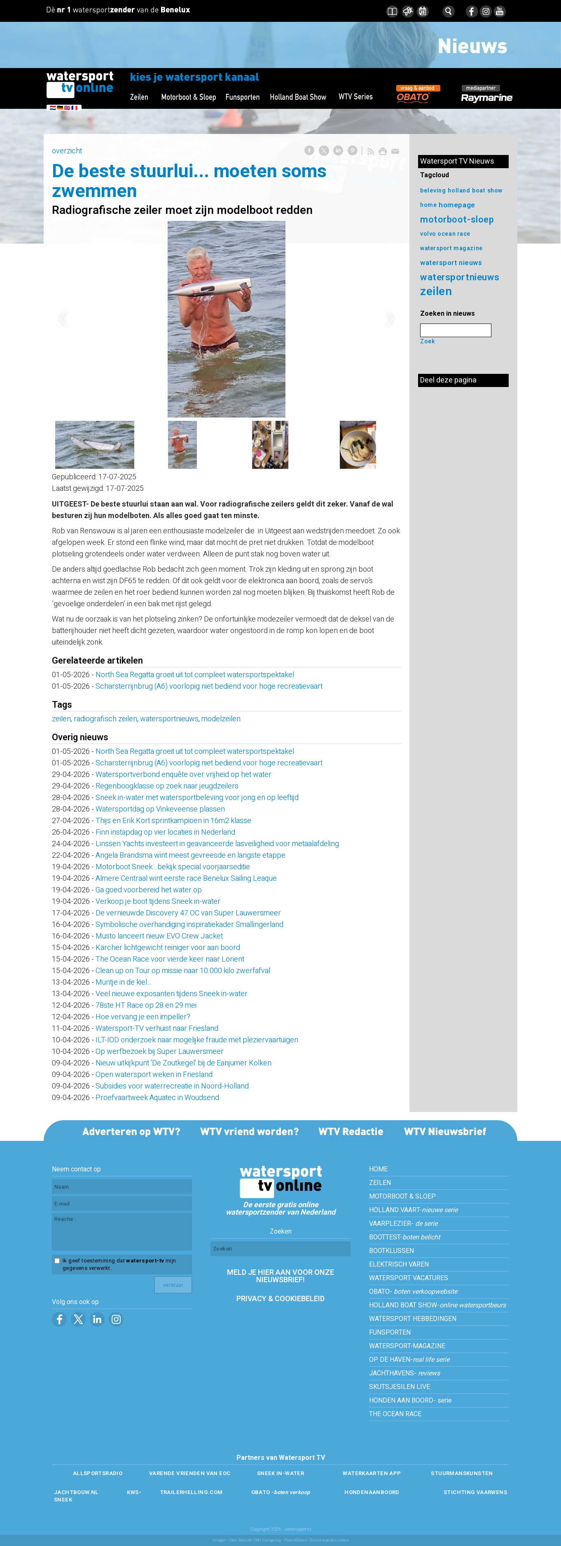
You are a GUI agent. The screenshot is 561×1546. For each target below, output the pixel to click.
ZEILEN (380, 1183)
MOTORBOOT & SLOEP (402, 1196)
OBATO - (280, 1492)
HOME (378, 1169)
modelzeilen (221, 719)
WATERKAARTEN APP (372, 1473)
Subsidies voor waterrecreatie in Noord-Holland (172, 1086)
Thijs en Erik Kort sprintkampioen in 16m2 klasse (173, 820)
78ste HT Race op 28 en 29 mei (146, 1005)
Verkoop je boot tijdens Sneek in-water (158, 901)
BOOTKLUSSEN (391, 1251)
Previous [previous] (62, 319)
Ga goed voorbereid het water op (149, 890)
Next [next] (390, 319)
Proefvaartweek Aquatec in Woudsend (157, 1097)
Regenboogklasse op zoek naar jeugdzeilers (167, 786)
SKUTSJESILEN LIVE (399, 1387)
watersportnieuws (169, 719)
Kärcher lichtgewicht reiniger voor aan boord (168, 947)
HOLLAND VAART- (413, 1210)
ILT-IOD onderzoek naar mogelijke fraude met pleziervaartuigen (197, 1040)
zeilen (61, 719)
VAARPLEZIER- (403, 1224)
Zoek (427, 341)
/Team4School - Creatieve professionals (316, 1540)
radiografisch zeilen (105, 719)
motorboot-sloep (457, 219)
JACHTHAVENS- (404, 1373)
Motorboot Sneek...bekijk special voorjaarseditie (173, 867)
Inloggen (219, 1540)
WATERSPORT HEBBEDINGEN (412, 1319)
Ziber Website (240, 1540)
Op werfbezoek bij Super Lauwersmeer (160, 1051)
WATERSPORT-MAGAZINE (407, 1346)
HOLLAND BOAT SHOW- (437, 1305)
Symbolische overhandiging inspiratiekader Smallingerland (189, 924)
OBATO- (413, 1292)
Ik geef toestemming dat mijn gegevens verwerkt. (119, 1264)
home (428, 205)
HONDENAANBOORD (371, 1492)
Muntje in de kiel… (124, 982)
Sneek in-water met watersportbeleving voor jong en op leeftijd (197, 797)
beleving (433, 190)
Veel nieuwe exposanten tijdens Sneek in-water (172, 993)
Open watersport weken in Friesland (154, 1074)
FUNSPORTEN (390, 1332)
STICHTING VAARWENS (475, 1492)
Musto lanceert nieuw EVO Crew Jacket (159, 936)
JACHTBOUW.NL (76, 1492)
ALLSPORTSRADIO (97, 1473)
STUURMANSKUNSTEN (462, 1473)
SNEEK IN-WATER (280, 1473)
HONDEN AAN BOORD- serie (410, 1400)
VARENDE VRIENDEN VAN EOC (189, 1473)
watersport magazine (451, 248)
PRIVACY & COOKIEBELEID (280, 1298)
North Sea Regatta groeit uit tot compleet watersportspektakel (195, 674)
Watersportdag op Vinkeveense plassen (160, 809)
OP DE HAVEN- (409, 1360)
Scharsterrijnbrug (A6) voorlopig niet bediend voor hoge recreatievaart (209, 686)
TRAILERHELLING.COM (191, 1492)
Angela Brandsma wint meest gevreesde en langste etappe (190, 855)
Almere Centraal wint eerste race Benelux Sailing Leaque (186, 878)
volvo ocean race (445, 234)
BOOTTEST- (404, 1237)
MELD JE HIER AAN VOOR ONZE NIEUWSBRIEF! (280, 1276)
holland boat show (475, 190)
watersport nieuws (451, 263)
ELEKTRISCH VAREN (399, 1264)
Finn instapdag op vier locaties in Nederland (165, 832)
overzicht (67, 151)
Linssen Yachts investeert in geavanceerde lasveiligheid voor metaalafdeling (217, 843)
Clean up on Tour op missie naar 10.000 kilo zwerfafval (183, 970)
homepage (457, 205)
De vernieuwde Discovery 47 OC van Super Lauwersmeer (188, 913)
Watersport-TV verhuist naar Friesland (157, 1028)
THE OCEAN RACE (395, 1414)
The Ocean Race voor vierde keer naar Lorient (170, 959)
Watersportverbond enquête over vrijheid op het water (183, 774)
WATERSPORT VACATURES (408, 1278)
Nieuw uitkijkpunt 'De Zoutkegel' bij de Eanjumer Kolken (183, 1063)
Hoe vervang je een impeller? (143, 1017)
